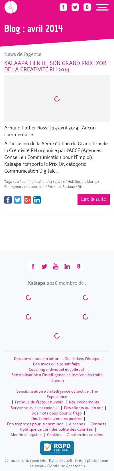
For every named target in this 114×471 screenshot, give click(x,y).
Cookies (54, 434)
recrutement (34, 187)
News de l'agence (22, 54)
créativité (57, 181)
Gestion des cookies (85, 434)
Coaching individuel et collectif (56, 369)
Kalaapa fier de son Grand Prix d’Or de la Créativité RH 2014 (55, 66)
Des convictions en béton (36, 358)
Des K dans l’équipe (82, 358)
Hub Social (76, 181)
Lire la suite (93, 199)
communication (34, 181)
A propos (77, 424)
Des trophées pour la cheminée (35, 424)
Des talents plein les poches (56, 418)
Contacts (98, 424)
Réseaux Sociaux (61, 187)
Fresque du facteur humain (39, 402)
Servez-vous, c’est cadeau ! (35, 407)
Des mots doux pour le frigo (57, 413)
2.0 (17, 181)
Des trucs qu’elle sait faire (56, 364)
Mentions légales (26, 434)
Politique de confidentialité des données (56, 429)
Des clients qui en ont (83, 407)
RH (80, 187)
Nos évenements (84, 402)
